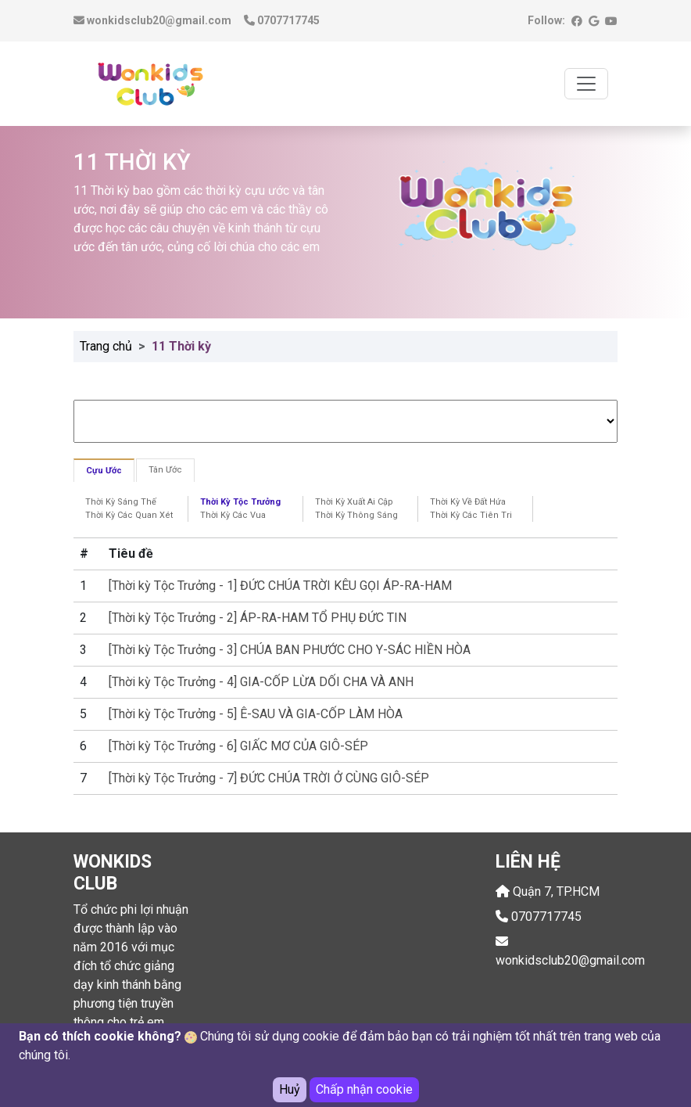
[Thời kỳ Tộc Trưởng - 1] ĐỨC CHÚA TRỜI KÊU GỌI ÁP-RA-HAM (280, 585)
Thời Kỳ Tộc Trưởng (240, 502)
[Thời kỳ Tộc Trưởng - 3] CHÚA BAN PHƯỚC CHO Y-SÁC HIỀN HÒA (290, 649)
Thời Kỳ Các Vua (233, 515)
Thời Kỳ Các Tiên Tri (471, 515)
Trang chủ (106, 346)
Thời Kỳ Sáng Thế (120, 502)
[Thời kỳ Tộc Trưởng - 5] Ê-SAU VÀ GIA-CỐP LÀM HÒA (256, 713)
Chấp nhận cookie (364, 1090)
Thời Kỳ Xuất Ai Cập (354, 502)
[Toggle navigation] (586, 83)
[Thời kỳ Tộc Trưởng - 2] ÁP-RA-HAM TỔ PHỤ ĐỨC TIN (257, 617)
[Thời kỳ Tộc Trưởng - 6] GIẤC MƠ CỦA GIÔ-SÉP (238, 746)
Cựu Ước (104, 470)
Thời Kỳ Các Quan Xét (129, 515)
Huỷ (289, 1090)
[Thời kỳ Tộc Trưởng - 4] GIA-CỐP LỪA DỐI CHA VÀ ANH (261, 681)
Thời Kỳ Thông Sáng (356, 515)
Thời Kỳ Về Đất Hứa (468, 502)
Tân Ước (165, 470)
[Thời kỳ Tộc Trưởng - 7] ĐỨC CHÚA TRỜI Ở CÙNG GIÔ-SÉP (269, 778)
